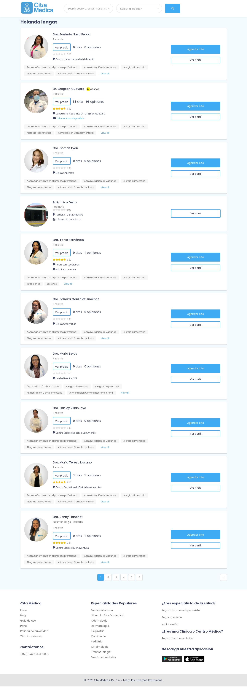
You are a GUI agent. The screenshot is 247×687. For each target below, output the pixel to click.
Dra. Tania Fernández (69, 240)
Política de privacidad (34, 631)
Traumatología (101, 652)
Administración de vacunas (100, 67)
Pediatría (58, 39)
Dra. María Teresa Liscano (72, 462)
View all (105, 73)
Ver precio (61, 47)
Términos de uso (31, 637)
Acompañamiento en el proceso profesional (52, 67)
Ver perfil (195, 60)
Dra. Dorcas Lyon (65, 148)
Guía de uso (28, 621)
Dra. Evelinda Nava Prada (71, 34)
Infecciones (33, 283)
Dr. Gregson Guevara (68, 89)
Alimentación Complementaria (76, 73)
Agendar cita (195, 49)
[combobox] (139, 8)
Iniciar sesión (170, 625)
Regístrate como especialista (181, 611)
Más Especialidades (103, 658)
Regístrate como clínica (177, 639)
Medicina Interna (102, 611)
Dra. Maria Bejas (65, 353)
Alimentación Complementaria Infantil (91, 392)
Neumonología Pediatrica (68, 521)
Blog (23, 616)
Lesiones (52, 283)
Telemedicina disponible (70, 118)
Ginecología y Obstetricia (107, 616)
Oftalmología (100, 647)
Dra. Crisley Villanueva (69, 408)
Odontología (99, 621)
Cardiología (98, 637)
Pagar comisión (172, 618)
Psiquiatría (97, 631)
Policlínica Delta (65, 202)
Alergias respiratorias (39, 73)
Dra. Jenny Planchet (68, 517)
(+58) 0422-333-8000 (34, 654)
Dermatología (100, 626)
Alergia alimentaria (134, 67)
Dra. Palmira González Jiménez (76, 299)
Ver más (195, 213)
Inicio (23, 611)
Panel (23, 626)
